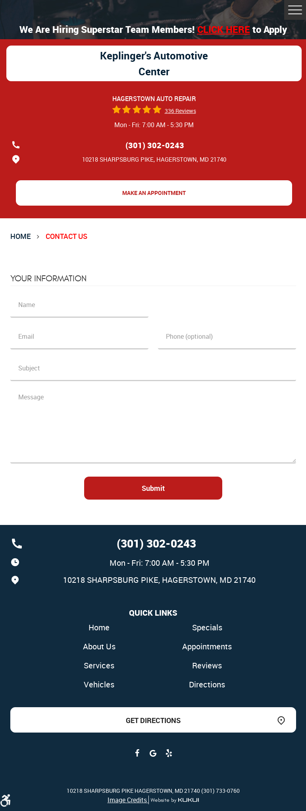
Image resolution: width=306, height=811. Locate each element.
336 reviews (180, 110)
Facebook (137, 753)
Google (153, 753)
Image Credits (128, 800)
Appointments (207, 646)
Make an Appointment (154, 193)
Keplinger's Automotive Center (154, 63)
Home (20, 236)
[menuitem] (99, 628)
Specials (207, 627)
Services (99, 665)
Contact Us (66, 236)
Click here (223, 29)
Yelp (169, 753)
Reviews (207, 665)
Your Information (48, 278)
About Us (99, 646)
